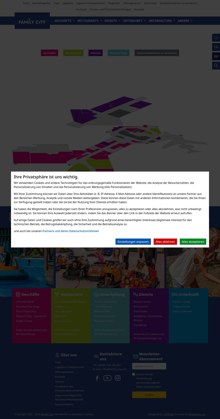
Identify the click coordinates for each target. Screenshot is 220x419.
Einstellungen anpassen (133, 241)
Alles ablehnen (165, 241)
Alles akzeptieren (193, 241)
